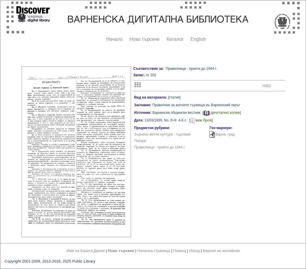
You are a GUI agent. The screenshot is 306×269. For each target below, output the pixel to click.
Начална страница (153, 250)
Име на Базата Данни (86, 250)
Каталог (175, 39)
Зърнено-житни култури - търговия (162, 134)
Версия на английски (221, 250)
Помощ (179, 250)
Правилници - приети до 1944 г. (159, 147)
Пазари (140, 141)
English (198, 39)
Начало (114, 39)
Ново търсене (144, 39)
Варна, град (225, 134)
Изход (194, 250)
